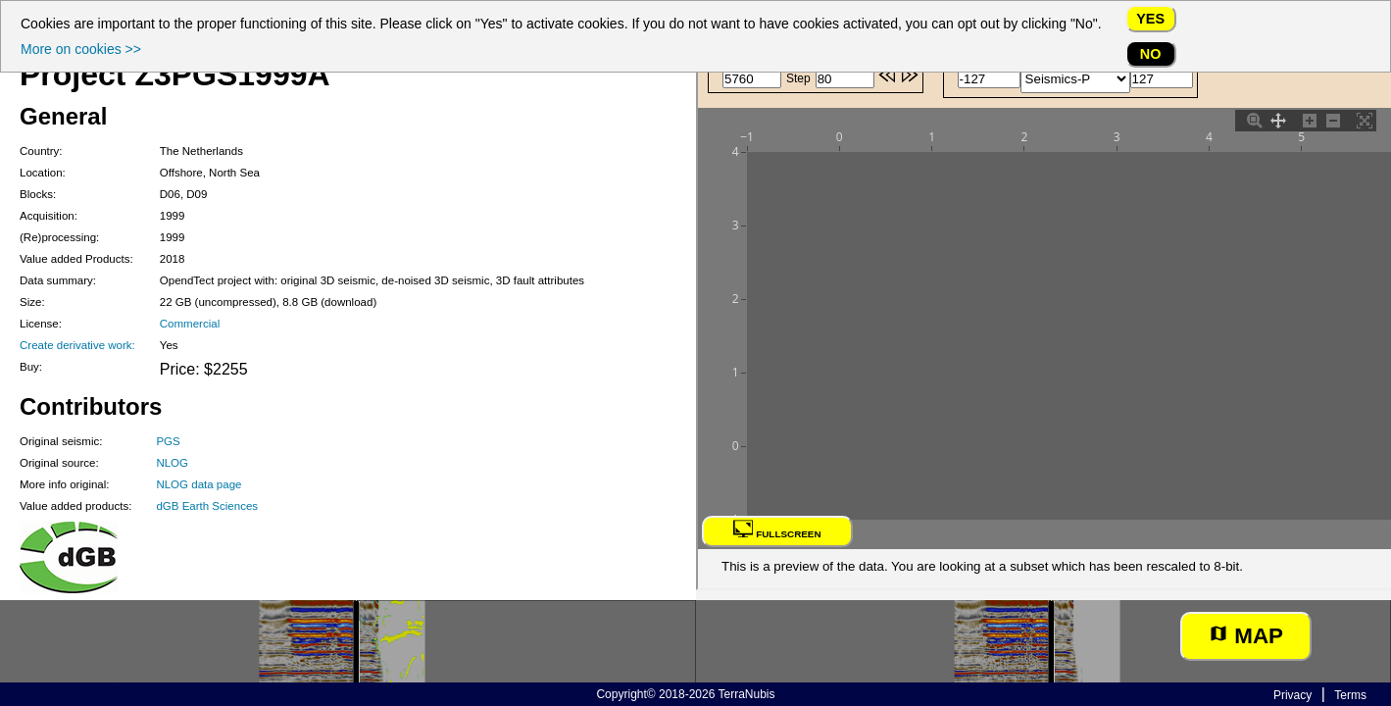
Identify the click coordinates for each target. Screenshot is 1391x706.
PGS (167, 441)
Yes (1150, 18)
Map (1246, 636)
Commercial (190, 323)
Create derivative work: (77, 345)
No (1151, 54)
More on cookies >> (81, 49)
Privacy (1292, 695)
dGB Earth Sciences (207, 506)
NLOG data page (198, 484)
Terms (1350, 695)
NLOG (172, 463)
